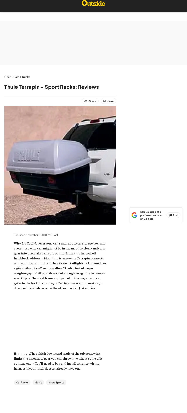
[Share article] (90, 101)
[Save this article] (108, 101)
